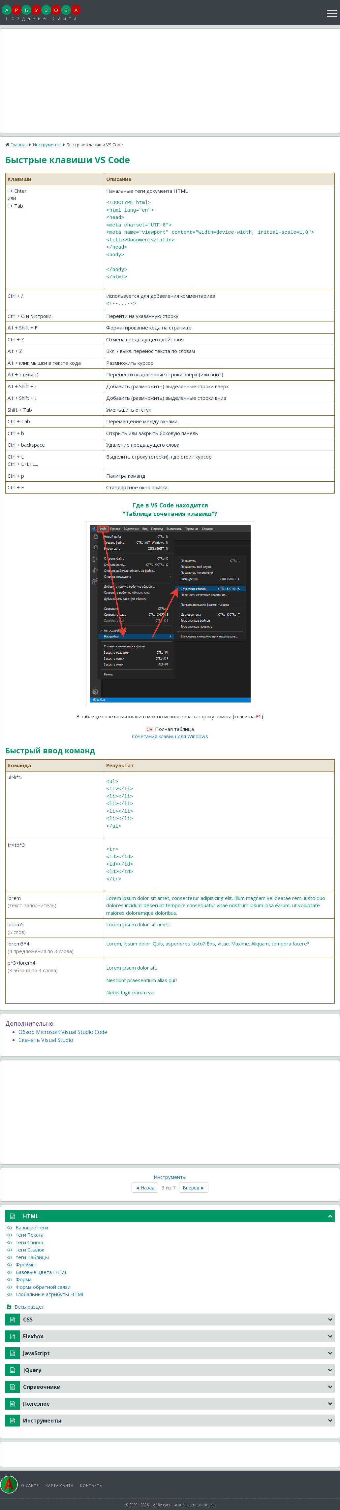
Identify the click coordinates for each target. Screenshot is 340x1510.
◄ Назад (145, 1187)
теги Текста (25, 1233)
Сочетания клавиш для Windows (170, 735)
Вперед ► (194, 1187)
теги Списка (25, 1241)
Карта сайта (60, 1484)
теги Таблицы (28, 1256)
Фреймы (21, 1263)
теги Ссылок (25, 1248)
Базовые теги (27, 1226)
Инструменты (47, 145)
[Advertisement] (170, 80)
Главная (19, 145)
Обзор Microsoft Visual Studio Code (62, 1031)
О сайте (30, 1484)
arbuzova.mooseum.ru (194, 1503)
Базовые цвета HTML (37, 1271)
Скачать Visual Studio (45, 1039)
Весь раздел (26, 1305)
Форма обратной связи (39, 1286)
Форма (19, 1278)
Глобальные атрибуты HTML (45, 1293)
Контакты (91, 1484)
